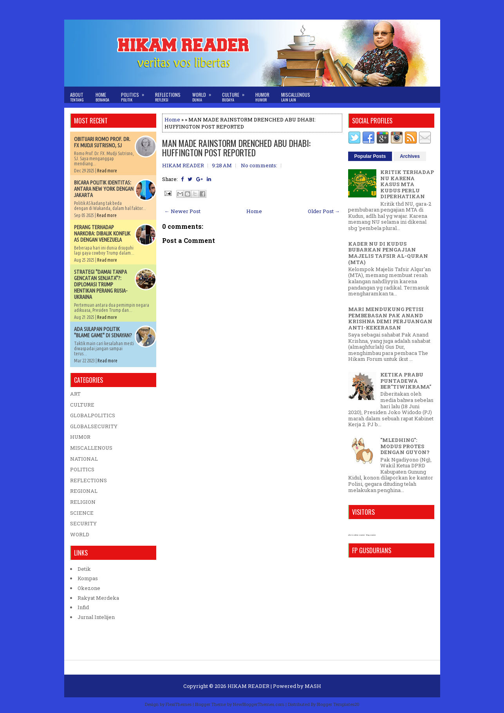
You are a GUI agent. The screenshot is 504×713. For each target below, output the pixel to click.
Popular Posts (370, 156)
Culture (235, 95)
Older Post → (324, 211)
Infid (83, 607)
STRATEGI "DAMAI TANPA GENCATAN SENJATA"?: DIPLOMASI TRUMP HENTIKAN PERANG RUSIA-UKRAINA (100, 284)
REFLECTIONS (88, 480)
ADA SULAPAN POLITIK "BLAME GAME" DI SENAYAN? (103, 332)
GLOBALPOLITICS (92, 415)
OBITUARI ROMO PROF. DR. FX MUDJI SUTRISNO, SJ (102, 142)
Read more (107, 170)
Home (102, 97)
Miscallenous (295, 97)
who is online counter (356, 535)
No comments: (259, 165)
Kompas (88, 578)
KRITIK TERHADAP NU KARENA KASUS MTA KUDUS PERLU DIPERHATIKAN (407, 184)
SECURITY (83, 523)
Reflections (168, 97)
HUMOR (80, 436)
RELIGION (83, 501)
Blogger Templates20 (338, 704)
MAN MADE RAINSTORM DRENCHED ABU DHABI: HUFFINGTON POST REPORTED (236, 147)
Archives (410, 156)
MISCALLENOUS (91, 447)
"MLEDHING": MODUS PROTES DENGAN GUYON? (405, 446)
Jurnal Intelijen (96, 617)
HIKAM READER (248, 685)
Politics (135, 95)
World (204, 95)
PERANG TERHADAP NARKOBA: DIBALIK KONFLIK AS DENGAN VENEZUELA (102, 233)
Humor (262, 97)
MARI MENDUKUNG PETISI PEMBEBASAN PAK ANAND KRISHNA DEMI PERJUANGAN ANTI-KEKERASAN (390, 318)
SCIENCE (82, 512)
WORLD (79, 534)
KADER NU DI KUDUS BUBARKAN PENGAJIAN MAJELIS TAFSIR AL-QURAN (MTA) (388, 253)
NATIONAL (84, 458)
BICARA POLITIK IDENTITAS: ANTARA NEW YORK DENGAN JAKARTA (104, 188)
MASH (313, 685)
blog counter (371, 535)
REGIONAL (84, 490)
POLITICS (82, 469)
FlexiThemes (178, 704)
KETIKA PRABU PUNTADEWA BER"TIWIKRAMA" (405, 380)
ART (75, 393)
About (77, 97)
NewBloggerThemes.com (258, 704)
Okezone (89, 588)
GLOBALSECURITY (93, 426)
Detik (84, 568)
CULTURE (82, 404)
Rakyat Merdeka (98, 597)
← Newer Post (182, 211)
